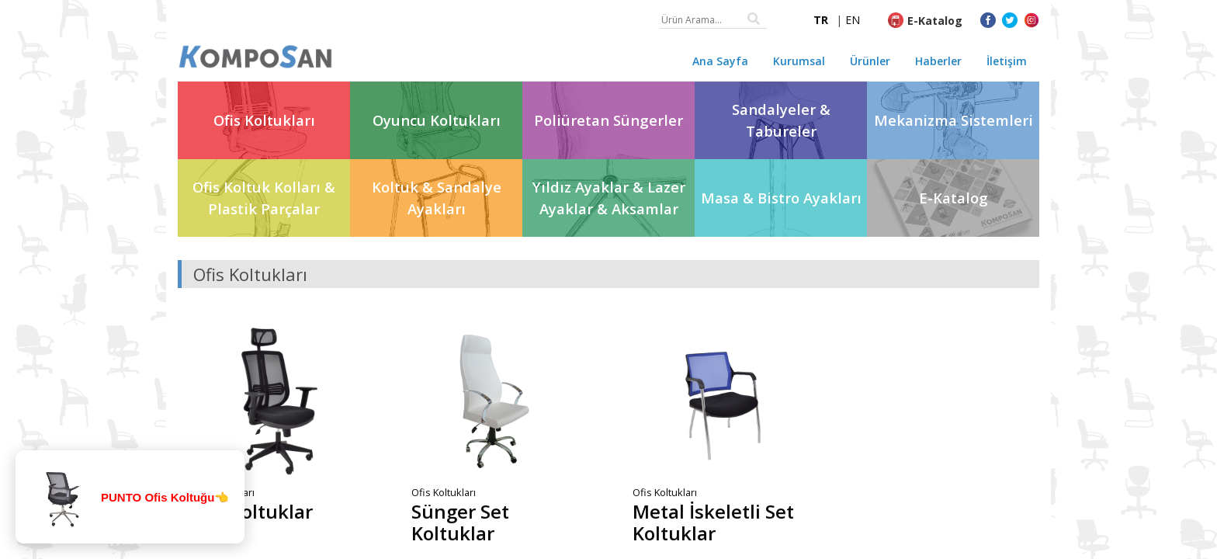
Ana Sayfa (720, 61)
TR (820, 19)
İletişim (1006, 61)
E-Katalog (934, 20)
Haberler (938, 61)
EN (852, 19)
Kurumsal (799, 61)
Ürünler (870, 61)
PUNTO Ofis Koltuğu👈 (165, 497)
